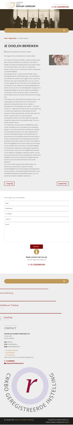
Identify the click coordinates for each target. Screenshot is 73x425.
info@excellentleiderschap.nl (14, 364)
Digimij (67, 422)
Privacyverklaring (10, 355)
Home (5, 38)
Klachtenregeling (10, 353)
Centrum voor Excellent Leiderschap (24, 420)
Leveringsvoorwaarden (12, 351)
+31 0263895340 (60, 7)
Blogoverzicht (12, 38)
